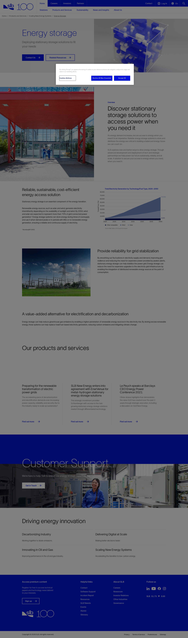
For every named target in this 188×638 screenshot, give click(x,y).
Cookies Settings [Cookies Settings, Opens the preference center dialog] (65, 78)
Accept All (122, 78)
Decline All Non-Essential (102, 78)
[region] (95, 74)
